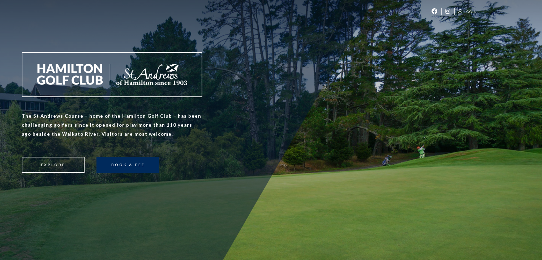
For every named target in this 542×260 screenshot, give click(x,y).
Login (467, 11)
